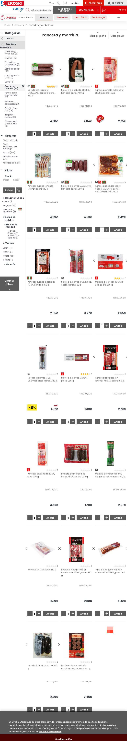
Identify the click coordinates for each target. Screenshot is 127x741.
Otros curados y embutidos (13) (11, 123)
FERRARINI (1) (8, 256)
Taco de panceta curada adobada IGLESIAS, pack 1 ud (110, 571)
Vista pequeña (98, 35)
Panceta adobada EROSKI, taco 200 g (41, 475)
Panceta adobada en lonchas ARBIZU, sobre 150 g (109, 379)
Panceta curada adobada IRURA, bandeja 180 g (41, 283)
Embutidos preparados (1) (12, 63)
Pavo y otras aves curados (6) (11, 95)
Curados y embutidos (8, 46)
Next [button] (93, 69)
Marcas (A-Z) (8, 152)
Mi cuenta (114, 3)
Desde (6, 179)
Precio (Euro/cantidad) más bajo (10, 146)
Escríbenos (66, 3)
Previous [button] (60, 69)
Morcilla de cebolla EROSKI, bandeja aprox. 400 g (75, 91)
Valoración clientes (11, 162)
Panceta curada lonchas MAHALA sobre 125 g (40, 187)
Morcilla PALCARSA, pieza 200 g (42, 667)
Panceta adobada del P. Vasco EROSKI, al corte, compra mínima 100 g (108, 189)
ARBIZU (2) (7, 248)
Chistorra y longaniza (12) (11, 52)
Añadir (50, 134)
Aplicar (9, 190)
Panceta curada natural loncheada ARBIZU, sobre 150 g (76, 572)
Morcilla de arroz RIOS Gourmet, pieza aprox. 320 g (42, 379)
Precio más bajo (10, 140)
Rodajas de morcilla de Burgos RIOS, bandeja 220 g (76, 667)
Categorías (12, 33)
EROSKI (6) (7, 252)
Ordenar (10, 135)
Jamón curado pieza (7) (12, 76)
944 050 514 (60, 3)
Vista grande (118, 35)
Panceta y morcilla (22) (11, 87)
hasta (16, 179)
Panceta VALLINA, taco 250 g (42, 569)
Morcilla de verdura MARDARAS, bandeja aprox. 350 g (41, 93)
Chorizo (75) (11, 58)
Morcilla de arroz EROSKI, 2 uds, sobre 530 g (109, 283)
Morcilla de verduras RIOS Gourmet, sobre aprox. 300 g (110, 475)
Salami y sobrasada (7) (12, 102)
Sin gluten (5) (8, 205)
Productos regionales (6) (12, 210)
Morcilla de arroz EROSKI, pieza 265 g (74, 379)
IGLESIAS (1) (7, 260)
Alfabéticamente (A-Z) (10, 157)
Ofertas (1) (7, 201)
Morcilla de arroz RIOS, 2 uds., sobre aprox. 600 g (76, 283)
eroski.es (75, 3)
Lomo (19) (9, 82)
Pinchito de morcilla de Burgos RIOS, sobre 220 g (74, 475)
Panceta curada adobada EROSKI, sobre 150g (109, 91)
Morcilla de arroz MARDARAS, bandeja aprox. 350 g (76, 187)
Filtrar (9, 170)
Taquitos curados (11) (10, 115)
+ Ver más (9, 264)
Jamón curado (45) (12, 69)
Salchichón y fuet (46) (11, 109)
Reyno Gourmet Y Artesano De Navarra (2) (13, 234)
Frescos (9, 38)
